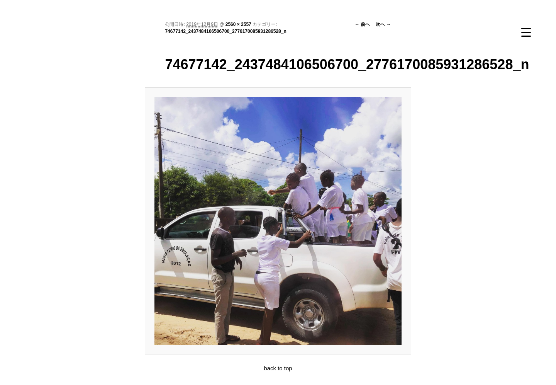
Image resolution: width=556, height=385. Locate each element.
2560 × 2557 (238, 24)
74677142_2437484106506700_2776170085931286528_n (225, 31)
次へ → (383, 24)
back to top (278, 368)
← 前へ (362, 24)
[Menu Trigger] (526, 32)
